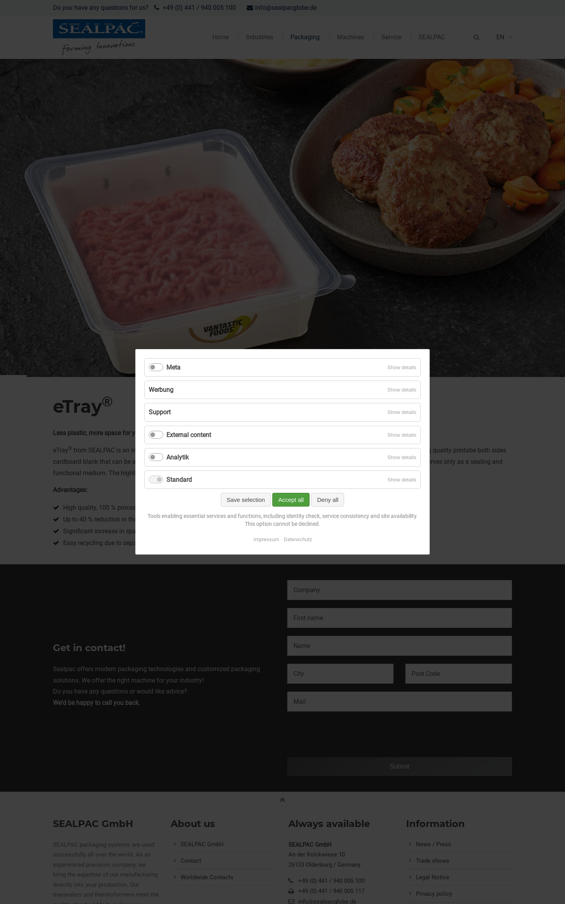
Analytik (177, 457)
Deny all (327, 500)
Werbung (161, 390)
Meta (173, 367)
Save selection (246, 500)
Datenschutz (298, 540)
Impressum (266, 540)
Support (160, 412)
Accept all (291, 500)
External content (188, 435)
